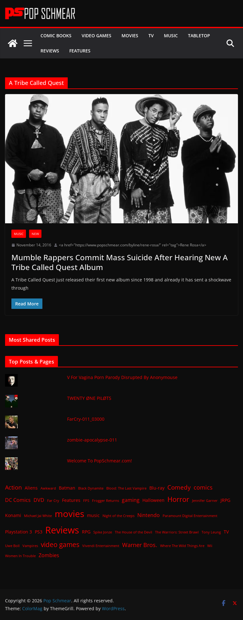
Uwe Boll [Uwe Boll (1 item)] (12, 546)
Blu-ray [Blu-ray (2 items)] (157, 488)
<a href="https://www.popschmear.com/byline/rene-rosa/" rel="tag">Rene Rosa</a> (132, 245)
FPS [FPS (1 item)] (86, 500)
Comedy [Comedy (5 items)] (179, 487)
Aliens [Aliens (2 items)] (31, 488)
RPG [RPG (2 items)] (86, 532)
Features (79, 51)
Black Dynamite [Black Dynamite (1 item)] (90, 488)
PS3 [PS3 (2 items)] (38, 532)
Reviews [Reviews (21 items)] (62, 530)
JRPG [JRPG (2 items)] (225, 500)
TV (151, 36)
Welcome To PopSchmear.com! (99, 461)
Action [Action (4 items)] (13, 487)
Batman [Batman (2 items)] (67, 488)
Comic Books (56, 36)
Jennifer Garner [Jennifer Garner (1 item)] (205, 500)
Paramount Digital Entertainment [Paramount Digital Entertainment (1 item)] (190, 516)
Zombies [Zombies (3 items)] (49, 555)
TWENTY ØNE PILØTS (89, 398)
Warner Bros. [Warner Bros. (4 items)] (139, 545)
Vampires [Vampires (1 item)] (30, 546)
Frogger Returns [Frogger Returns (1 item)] (105, 500)
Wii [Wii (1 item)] (209, 546)
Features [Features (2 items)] (71, 500)
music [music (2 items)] (93, 515)
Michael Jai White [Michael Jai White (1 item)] (38, 516)
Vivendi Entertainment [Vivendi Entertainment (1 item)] (100, 546)
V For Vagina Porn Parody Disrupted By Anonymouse (122, 377)
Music (171, 36)
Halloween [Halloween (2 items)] (153, 500)
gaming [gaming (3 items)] (131, 500)
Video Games (96, 36)
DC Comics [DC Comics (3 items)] (18, 500)
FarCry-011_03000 (85, 419)
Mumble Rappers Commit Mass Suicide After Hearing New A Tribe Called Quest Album (119, 262)
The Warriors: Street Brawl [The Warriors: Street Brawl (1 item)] (177, 532)
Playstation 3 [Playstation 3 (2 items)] (18, 532)
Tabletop (199, 36)
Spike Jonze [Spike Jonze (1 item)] (102, 532)
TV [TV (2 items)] (226, 532)
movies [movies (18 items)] (69, 514)
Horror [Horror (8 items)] (178, 499)
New (35, 234)
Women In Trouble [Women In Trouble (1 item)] (20, 556)
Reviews (49, 51)
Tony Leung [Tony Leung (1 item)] (211, 532)
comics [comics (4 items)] (203, 487)
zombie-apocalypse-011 (92, 440)
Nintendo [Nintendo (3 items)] (148, 515)
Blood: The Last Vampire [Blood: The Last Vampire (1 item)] (126, 488)
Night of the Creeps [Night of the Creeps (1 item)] (118, 516)
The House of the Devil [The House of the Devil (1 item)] (133, 532)
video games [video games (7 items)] (60, 544)
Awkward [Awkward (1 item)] (48, 488)
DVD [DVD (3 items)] (39, 500)
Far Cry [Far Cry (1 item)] (53, 500)
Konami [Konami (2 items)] (13, 515)
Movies (130, 36)
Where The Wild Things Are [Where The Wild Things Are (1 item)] (182, 546)
